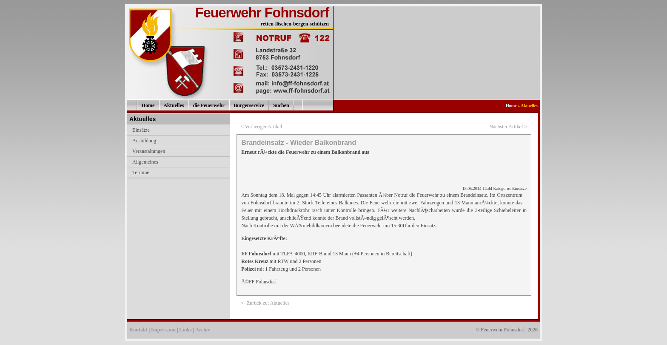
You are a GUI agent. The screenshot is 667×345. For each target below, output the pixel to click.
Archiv (202, 330)
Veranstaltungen (148, 151)
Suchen (281, 105)
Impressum (163, 330)
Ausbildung (144, 141)
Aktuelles (173, 105)
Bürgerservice (249, 105)
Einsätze (141, 130)
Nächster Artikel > (508, 127)
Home (148, 105)
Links (185, 330)
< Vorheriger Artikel (261, 127)
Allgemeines (145, 162)
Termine (140, 172)
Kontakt (138, 330)
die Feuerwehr (209, 105)
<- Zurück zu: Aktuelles (265, 303)
